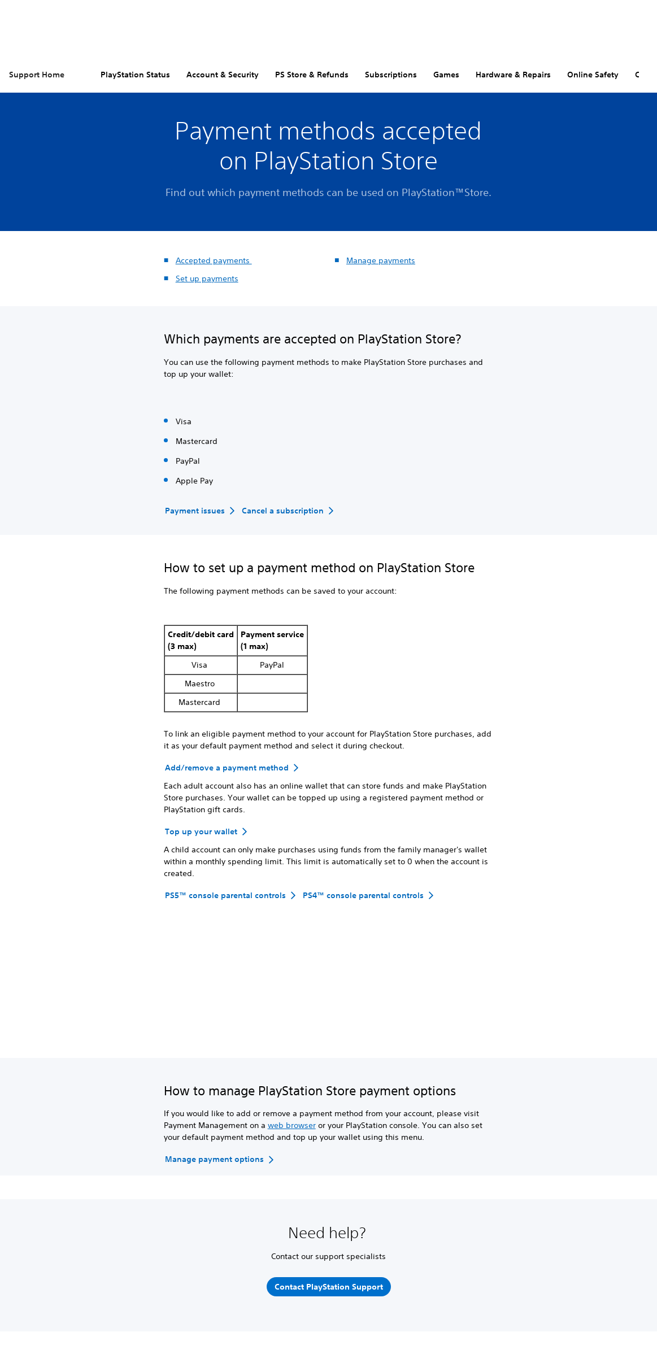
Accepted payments (214, 260)
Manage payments (380, 260)
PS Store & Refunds (312, 74)
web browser (292, 1125)
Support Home (36, 74)
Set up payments (207, 278)
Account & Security (222, 74)
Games (446, 74)
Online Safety (593, 74)
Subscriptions (391, 74)
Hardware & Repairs (513, 74)
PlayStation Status (135, 74)
